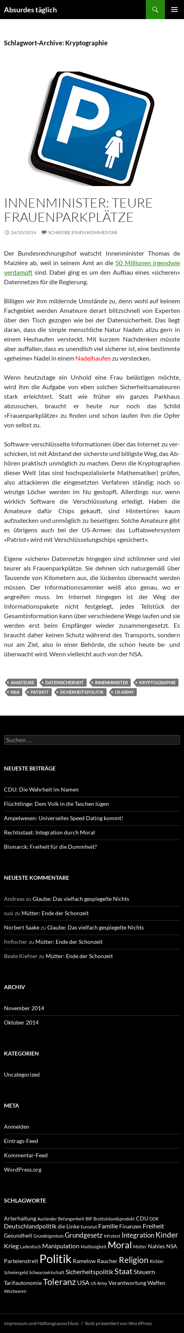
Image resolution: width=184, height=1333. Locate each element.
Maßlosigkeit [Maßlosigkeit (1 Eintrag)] (94, 1246)
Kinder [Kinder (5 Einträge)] (166, 1234)
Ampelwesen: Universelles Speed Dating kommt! (63, 818)
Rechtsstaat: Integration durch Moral (49, 832)
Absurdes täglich (30, 9)
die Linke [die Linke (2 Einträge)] (68, 1226)
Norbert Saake (21, 927)
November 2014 (24, 1008)
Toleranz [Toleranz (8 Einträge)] (59, 1282)
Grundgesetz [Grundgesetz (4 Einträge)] (84, 1235)
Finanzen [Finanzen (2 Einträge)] (130, 1226)
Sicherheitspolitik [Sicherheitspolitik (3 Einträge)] (89, 1271)
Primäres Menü (174, 9)
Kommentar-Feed (26, 1155)
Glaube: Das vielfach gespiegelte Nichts (81, 898)
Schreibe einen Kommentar (83, 232)
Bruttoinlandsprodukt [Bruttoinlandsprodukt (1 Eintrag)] (114, 1218)
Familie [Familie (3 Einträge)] (108, 1226)
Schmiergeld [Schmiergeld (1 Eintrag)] (16, 1272)
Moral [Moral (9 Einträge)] (120, 1245)
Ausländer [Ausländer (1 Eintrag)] (47, 1218)
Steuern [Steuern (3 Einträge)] (144, 1271)
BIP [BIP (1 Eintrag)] (88, 1218)
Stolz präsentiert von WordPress (118, 1323)
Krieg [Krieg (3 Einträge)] (11, 1246)
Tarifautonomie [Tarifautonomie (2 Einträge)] (23, 1282)
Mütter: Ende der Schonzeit (55, 913)
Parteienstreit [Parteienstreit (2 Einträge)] (21, 1260)
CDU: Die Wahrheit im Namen (41, 789)
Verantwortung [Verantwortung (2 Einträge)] (127, 1282)
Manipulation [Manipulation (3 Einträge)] (60, 1246)
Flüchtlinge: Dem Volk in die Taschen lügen (56, 803)
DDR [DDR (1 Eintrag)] (154, 1218)
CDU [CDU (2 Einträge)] (142, 1218)
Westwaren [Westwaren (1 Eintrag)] (15, 1291)
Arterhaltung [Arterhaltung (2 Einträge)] (20, 1218)
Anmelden (16, 1126)
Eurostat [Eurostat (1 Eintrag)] (89, 1226)
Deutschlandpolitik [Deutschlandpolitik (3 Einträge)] (30, 1226)
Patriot (40, 692)
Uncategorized (22, 1074)
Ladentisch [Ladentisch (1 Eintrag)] (30, 1246)
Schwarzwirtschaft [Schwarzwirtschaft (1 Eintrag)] (46, 1272)
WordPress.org (22, 1169)
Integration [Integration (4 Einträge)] (138, 1235)
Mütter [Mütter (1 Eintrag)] (140, 1246)
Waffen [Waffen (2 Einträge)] (156, 1282)
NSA (15, 692)
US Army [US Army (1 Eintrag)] (99, 1283)
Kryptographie (157, 682)
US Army (124, 692)
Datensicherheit (64, 682)
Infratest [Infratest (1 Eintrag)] (112, 1235)
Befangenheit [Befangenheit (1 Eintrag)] (71, 1218)
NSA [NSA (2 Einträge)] (171, 1246)
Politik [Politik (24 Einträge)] (55, 1258)
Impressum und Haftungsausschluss (41, 1323)
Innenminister (111, 682)
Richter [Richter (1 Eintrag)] (157, 1261)
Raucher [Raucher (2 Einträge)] (107, 1260)
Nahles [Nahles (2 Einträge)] (156, 1246)
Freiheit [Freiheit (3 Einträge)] (153, 1226)
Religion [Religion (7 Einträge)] (134, 1260)
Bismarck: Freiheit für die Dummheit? (50, 846)
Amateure (22, 682)
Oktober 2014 (21, 1022)
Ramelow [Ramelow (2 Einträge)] (84, 1260)
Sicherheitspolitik (82, 692)
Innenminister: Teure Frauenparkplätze (78, 209)
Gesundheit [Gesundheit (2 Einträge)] (18, 1235)
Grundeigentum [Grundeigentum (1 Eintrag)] (48, 1235)
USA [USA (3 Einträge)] (83, 1282)
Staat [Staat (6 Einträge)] (123, 1271)
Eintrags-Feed (21, 1140)
